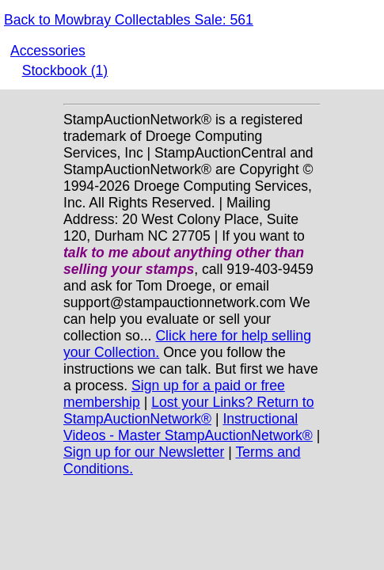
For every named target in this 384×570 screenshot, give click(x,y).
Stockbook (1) (65, 70)
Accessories (48, 51)
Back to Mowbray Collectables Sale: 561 (128, 20)
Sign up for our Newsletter (143, 452)
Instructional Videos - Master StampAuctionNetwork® (188, 427)
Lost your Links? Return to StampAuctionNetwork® (188, 410)
